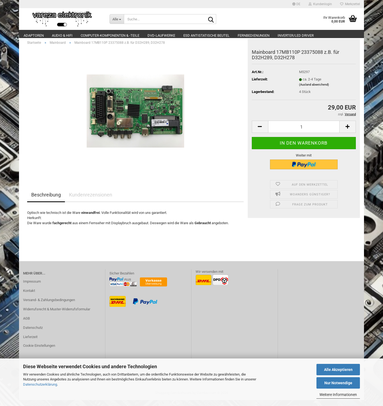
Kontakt (29, 297)
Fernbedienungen (253, 35)
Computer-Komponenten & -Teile (110, 35)
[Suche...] (116, 19)
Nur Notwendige (338, 383)
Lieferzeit (30, 343)
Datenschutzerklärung (40, 384)
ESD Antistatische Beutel (206, 35)
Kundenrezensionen (90, 201)
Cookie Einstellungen (39, 351)
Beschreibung (46, 201)
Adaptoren (34, 35)
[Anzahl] (304, 133)
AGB (26, 324)
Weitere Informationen (338, 394)
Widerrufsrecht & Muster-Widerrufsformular (56, 315)
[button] (296, 4)
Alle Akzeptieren (338, 369)
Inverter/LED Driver (296, 35)
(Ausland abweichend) (314, 90)
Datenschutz (33, 334)
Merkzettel (350, 4)
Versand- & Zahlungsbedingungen (49, 306)
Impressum (32, 288)
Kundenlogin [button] (320, 4)
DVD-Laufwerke (161, 35)
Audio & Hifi (62, 35)
